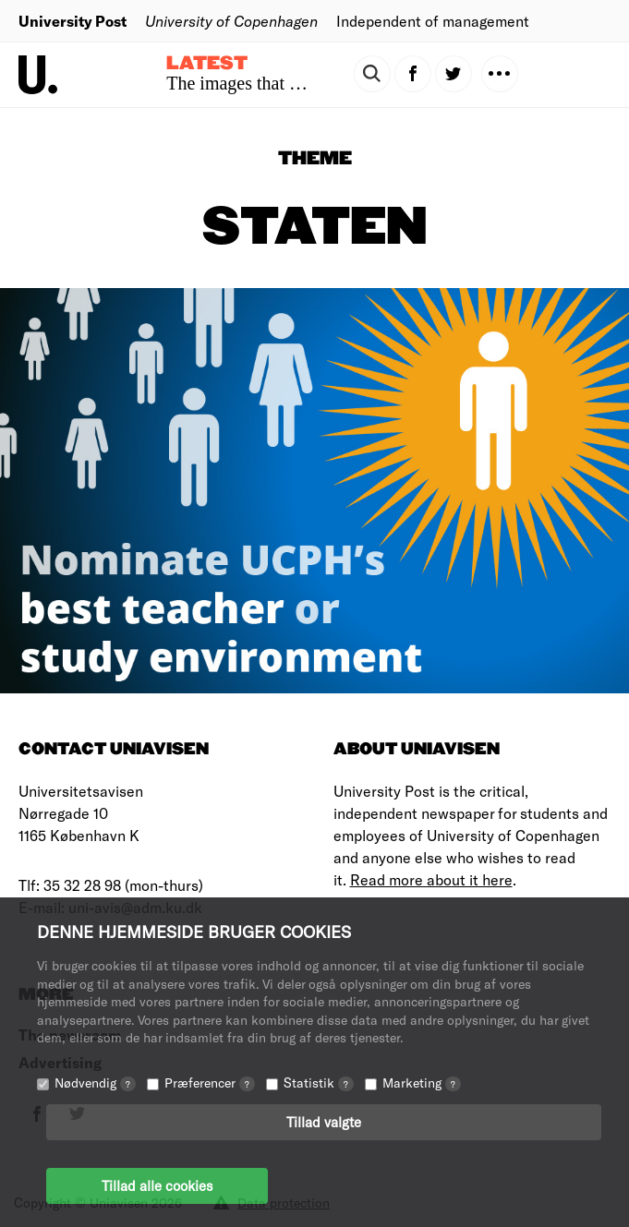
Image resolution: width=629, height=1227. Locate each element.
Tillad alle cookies (157, 1185)
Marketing (421, 1082)
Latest (207, 64)
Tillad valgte (323, 1121)
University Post (72, 21)
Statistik (319, 1082)
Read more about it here (431, 879)
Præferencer (209, 1082)
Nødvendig (95, 1082)
